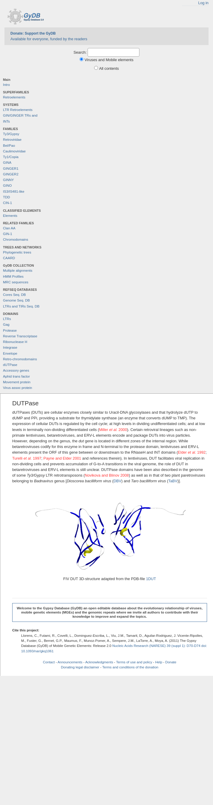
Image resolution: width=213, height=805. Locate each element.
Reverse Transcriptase (20, 336)
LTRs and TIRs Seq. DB (21, 306)
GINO (7, 185)
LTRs (7, 319)
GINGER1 (10, 168)
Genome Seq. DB (16, 300)
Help (158, 662)
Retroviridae (12, 139)
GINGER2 (10, 174)
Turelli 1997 (26, 458)
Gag (6, 324)
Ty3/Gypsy (11, 134)
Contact (49, 662)
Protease (10, 330)
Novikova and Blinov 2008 (107, 475)
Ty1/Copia (10, 157)
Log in (203, 3)
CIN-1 (7, 203)
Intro (6, 84)
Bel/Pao (9, 145)
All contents (109, 68)
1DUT (151, 579)
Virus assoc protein (17, 388)
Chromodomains (15, 239)
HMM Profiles (13, 276)
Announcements (69, 662)
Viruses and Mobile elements (109, 60)
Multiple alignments (17, 270)
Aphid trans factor (16, 376)
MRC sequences (15, 282)
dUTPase (10, 365)
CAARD (9, 258)
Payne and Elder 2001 (62, 458)
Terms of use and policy (134, 662)
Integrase (10, 347)
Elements (10, 215)
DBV (117, 481)
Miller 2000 (113, 429)
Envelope (10, 353)
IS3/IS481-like (13, 191)
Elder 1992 (192, 452)
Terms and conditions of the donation (130, 667)
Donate (170, 662)
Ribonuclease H (15, 342)
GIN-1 (7, 234)
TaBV (173, 481)
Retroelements (14, 97)
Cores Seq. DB (14, 294)
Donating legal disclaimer (80, 667)
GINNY (8, 180)
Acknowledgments (99, 662)
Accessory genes (16, 370)
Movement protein (16, 382)
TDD (6, 197)
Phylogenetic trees (17, 252)
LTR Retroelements (17, 110)
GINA (7, 162)
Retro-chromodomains (20, 359)
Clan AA (9, 228)
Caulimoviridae (14, 151)
